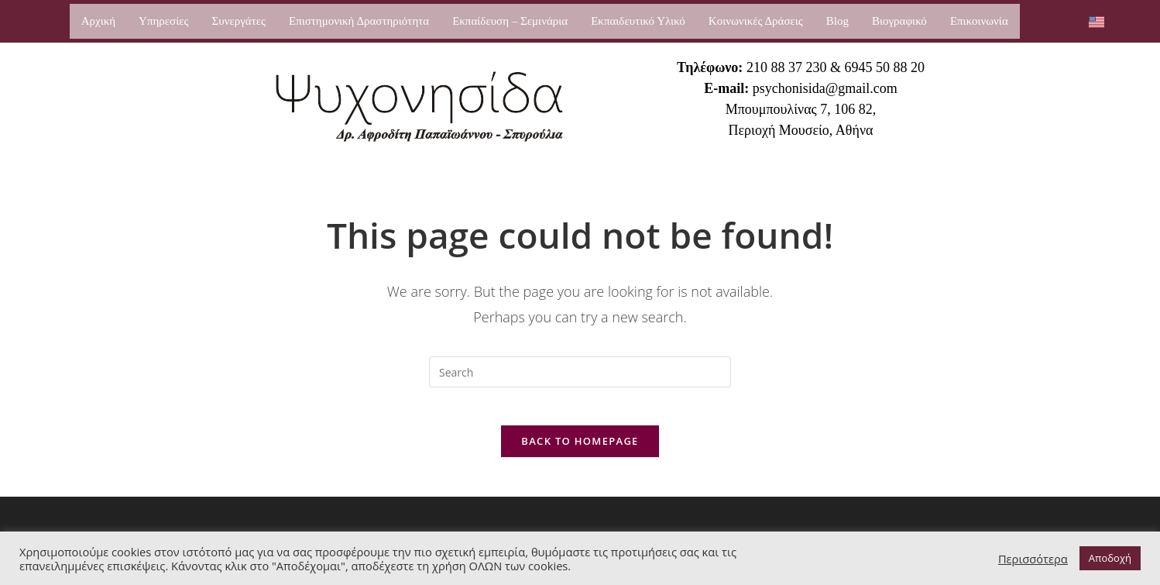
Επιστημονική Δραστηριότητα (359, 21)
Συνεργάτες (238, 21)
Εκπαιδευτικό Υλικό (638, 21)
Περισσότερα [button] (1033, 559)
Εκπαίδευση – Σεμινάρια (510, 21)
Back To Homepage (579, 450)
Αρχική (98, 21)
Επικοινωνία (979, 21)
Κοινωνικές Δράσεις (756, 21)
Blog (837, 21)
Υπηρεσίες (163, 21)
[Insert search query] (580, 371)
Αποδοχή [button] (1110, 558)
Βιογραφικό (899, 21)
